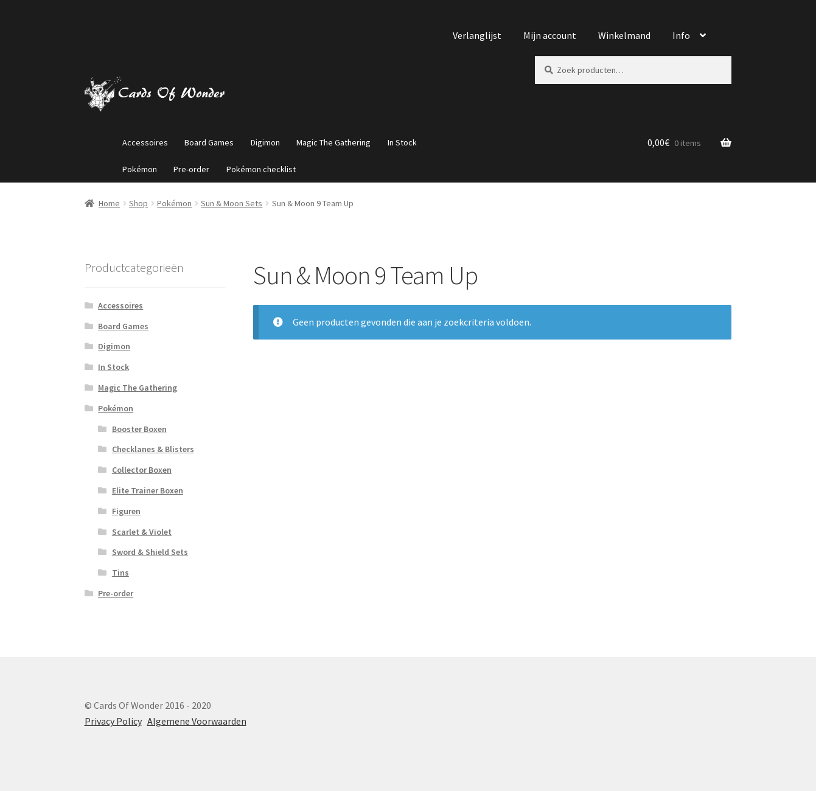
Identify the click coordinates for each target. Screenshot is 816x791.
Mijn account (549, 35)
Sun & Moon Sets (231, 203)
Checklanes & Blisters (153, 449)
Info (681, 35)
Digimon (265, 142)
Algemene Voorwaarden (196, 721)
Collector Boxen (142, 469)
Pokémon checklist (261, 169)
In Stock (402, 142)
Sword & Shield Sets (150, 551)
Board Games (209, 142)
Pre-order (191, 169)
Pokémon (139, 169)
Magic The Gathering (333, 142)
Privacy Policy (113, 721)
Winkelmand (624, 35)
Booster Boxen (139, 428)
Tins (120, 572)
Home (109, 203)
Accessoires (145, 142)
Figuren (126, 511)
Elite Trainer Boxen (147, 490)
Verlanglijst (477, 35)
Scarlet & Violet (142, 531)
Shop (138, 203)
